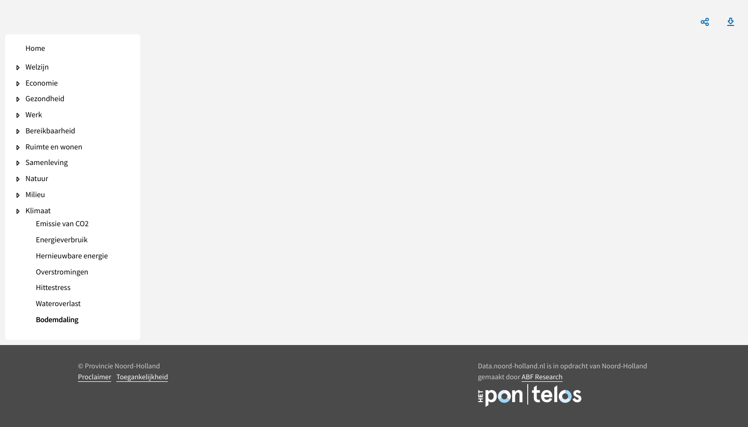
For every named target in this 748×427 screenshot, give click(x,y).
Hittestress (53, 288)
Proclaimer (94, 376)
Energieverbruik (62, 240)
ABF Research (542, 376)
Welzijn (37, 67)
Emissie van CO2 (62, 224)
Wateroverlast (58, 304)
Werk (33, 115)
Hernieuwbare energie (72, 256)
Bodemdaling (57, 320)
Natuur (36, 179)
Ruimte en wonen (53, 147)
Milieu (35, 195)
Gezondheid (44, 99)
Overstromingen (62, 272)
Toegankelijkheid (142, 376)
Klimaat (38, 211)
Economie (41, 83)
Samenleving (46, 163)
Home (35, 49)
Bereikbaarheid (50, 131)
